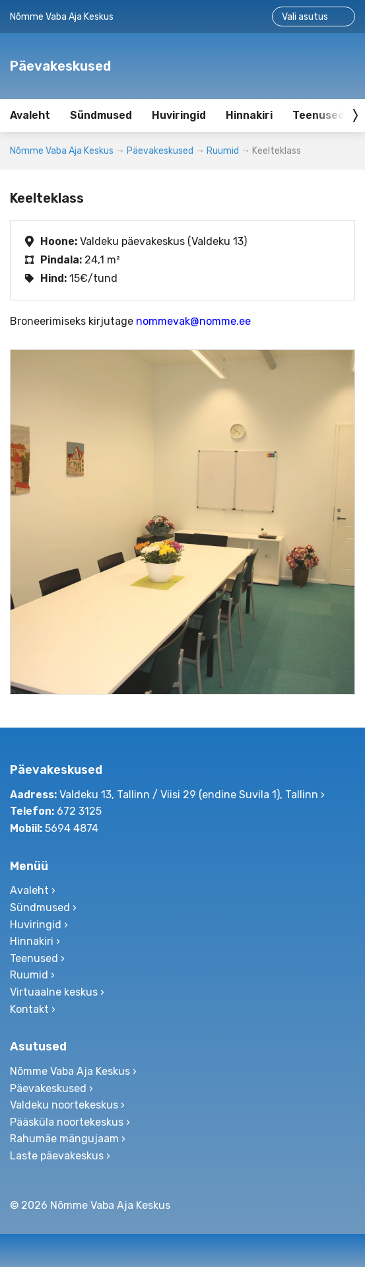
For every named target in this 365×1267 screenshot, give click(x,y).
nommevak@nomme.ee (193, 321)
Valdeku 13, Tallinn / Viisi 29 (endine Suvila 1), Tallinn (188, 794)
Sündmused (101, 115)
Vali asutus (305, 16)
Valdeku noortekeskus (64, 1105)
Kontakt (29, 1009)
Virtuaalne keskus (54, 992)
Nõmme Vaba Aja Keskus (62, 150)
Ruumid (223, 150)
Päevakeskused (160, 150)
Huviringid (179, 115)
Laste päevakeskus (57, 1155)
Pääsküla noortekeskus (66, 1122)
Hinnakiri (249, 115)
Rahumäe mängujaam (64, 1138)
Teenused (34, 958)
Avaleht (30, 115)
